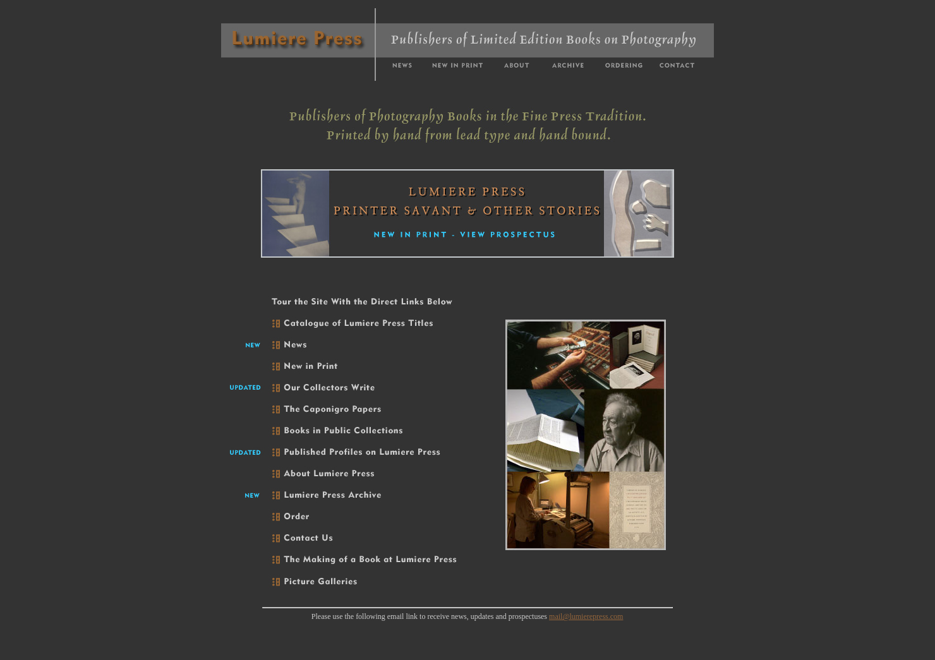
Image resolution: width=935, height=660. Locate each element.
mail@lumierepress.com (586, 616)
